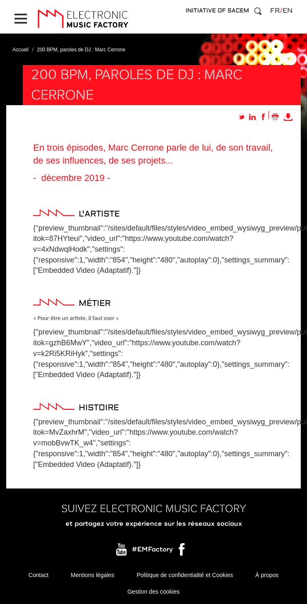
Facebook (182, 551)
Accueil (20, 50)
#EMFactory (152, 549)
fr (275, 11)
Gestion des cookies (153, 591)
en (287, 11)
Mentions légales (92, 575)
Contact (38, 575)
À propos (266, 575)
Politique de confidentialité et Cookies (185, 575)
